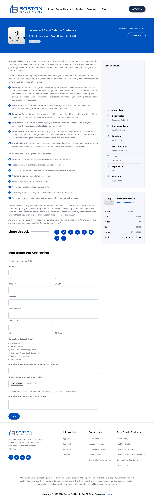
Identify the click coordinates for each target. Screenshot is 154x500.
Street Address (14, 308)
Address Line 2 (14, 321)
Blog (104, 9)
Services (80, 9)
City (10, 333)
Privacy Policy (69, 449)
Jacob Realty (16, 343)
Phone (12, 284)
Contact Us (68, 444)
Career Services (95, 455)
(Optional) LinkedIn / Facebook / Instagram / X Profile (33, 364)
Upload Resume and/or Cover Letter (26, 377)
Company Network (96, 444)
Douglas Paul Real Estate (21, 356)
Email (58, 284)
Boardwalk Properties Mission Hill (131, 455)
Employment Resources (98, 449)
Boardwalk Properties (126, 449)
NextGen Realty (16, 346)
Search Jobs (93, 439)
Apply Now (67, 439)
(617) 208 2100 (135, 232)
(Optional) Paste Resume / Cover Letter (27, 396)
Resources (93, 9)
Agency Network (64, 9)
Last (56, 278)
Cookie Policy (68, 455)
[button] (64, 9)
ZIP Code (58, 333)
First (10, 278)
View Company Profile (125, 202)
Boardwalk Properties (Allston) (23, 350)
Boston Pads (15, 359)
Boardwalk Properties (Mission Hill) (25, 353)
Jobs (50, 9)
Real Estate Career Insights (99, 460)
